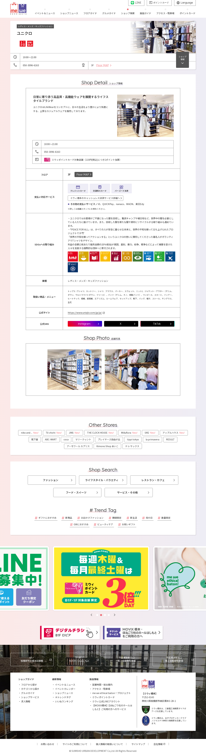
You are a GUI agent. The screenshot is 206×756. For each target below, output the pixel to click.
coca (66, 439)
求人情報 (25, 701)
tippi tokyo (133, 439)
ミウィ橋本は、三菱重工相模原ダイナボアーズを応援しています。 (164, 710)
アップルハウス (174, 432)
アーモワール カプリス (78, 446)
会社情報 (158, 744)
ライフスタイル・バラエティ (101, 480)
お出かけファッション (92, 517)
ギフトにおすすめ (47, 517)
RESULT (170, 439)
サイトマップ (138, 744)
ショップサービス (30, 697)
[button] (91, 614)
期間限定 (116, 517)
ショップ (182, 58)
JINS (74, 432)
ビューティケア (105, 524)
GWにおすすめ (81, 524)
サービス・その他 (127, 492)
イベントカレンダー (65, 688)
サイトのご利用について (75, 744)
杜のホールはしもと (79, 659)
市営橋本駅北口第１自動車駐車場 (127, 659)
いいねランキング (64, 701)
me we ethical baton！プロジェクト (111, 693)
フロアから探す (29, 684)
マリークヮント (83, 439)
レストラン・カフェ (153, 480)
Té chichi (54, 432)
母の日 (149, 517)
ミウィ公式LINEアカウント (106, 701)
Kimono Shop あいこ (107, 446)
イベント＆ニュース (65, 684)
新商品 (68, 517)
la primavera (152, 439)
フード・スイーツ (76, 492)
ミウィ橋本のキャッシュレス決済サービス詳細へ (95, 198)
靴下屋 (34, 439)
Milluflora (129, 432)
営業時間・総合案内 (102, 684)
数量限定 (165, 517)
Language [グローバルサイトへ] (187, 2)
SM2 (150, 432)
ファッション (50, 480)
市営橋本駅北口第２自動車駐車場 (174, 659)
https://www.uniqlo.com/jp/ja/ (85, 312)
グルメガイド (28, 693)
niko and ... (30, 432)
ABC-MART (51, 439)
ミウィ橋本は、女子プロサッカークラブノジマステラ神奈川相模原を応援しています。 (164, 720)
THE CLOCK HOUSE (100, 432)
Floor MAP (82, 174)
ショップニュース (64, 693)
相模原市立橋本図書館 (32, 659)
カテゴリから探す (30, 688)
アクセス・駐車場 (101, 688)
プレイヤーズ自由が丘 (109, 439)
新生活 (133, 517)
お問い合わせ (47, 744)
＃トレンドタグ (63, 697)
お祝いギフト (128, 524)
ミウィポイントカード (103, 697)
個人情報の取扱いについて (109, 744)
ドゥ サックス (132, 446)
